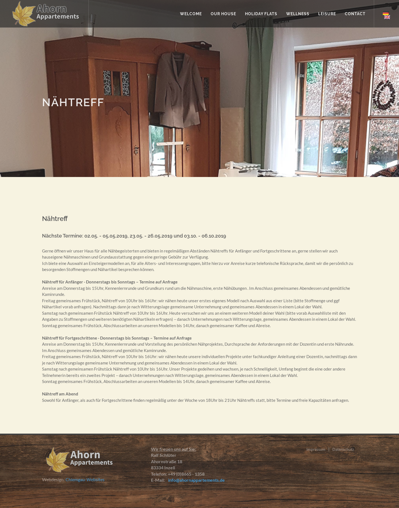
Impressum (315, 449)
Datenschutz (343, 449)
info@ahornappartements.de (195, 480)
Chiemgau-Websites (85, 479)
